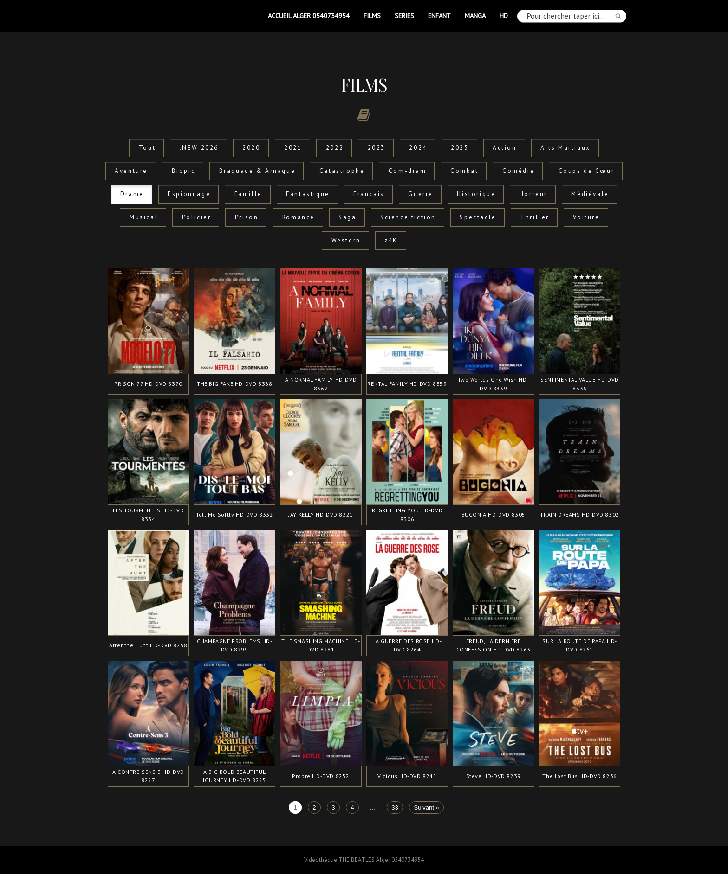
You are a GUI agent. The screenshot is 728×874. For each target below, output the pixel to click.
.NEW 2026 (199, 148)
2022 (335, 148)
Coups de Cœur (587, 171)
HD (504, 15)
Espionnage (189, 194)
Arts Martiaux (565, 148)
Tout (147, 148)
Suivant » (426, 807)
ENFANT (439, 15)
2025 (459, 148)
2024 (418, 148)
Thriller (534, 217)
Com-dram (408, 171)
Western (346, 240)
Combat (464, 171)
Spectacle (478, 217)
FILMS (372, 15)
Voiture (586, 217)
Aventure (131, 171)
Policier (196, 217)
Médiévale (590, 194)
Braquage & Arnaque (257, 171)
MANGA (475, 15)
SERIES (404, 15)
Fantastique (308, 194)
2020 (251, 148)
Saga (347, 217)
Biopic (183, 171)
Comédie (518, 171)
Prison (247, 217)
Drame (132, 194)
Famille (248, 194)
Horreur (533, 194)
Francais (368, 194)
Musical (144, 217)
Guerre (420, 194)
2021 (293, 148)
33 (394, 807)
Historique (476, 194)
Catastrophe (342, 171)
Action (505, 148)
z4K (391, 240)
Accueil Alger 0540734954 (309, 15)
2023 (376, 148)
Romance (298, 217)
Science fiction (408, 217)
